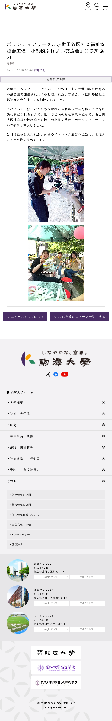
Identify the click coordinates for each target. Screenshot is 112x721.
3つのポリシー (21, 534)
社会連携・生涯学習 (25, 458)
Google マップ (50, 577)
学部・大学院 (20, 413)
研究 (13, 425)
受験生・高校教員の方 (26, 469)
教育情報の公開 (21, 504)
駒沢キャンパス (44, 563)
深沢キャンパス (44, 589)
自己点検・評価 (21, 524)
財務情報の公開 (21, 494)
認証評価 (17, 544)
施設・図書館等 (21, 447)
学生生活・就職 (21, 436)
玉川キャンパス (44, 616)
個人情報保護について (25, 514)
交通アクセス (86, 577)
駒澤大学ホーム (22, 392)
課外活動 (39, 70)
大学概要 (16, 402)
